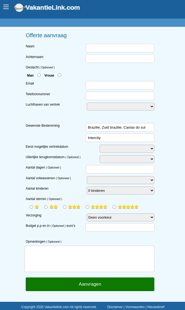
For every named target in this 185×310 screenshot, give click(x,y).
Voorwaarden (135, 307)
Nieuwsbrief (155, 307)
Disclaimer (115, 307)
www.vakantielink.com (50, 8)
